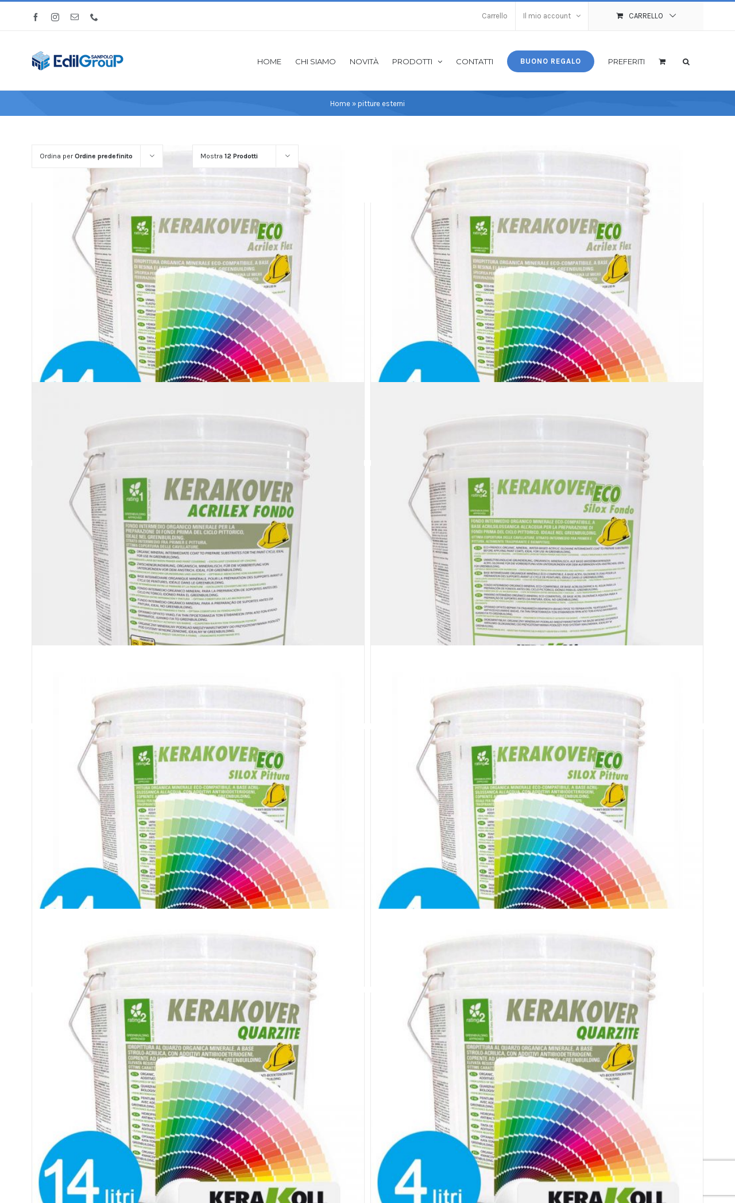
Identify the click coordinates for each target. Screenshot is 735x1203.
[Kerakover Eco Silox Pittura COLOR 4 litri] (537, 811)
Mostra (229, 156)
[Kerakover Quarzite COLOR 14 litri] (198, 1074)
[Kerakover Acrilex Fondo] (198, 547)
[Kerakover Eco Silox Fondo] (537, 547)
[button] (686, 60)
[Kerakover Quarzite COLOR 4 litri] (537, 1074)
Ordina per (86, 156)
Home (340, 103)
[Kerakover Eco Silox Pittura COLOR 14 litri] (198, 811)
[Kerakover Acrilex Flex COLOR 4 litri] (537, 284)
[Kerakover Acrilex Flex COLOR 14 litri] (198, 284)
